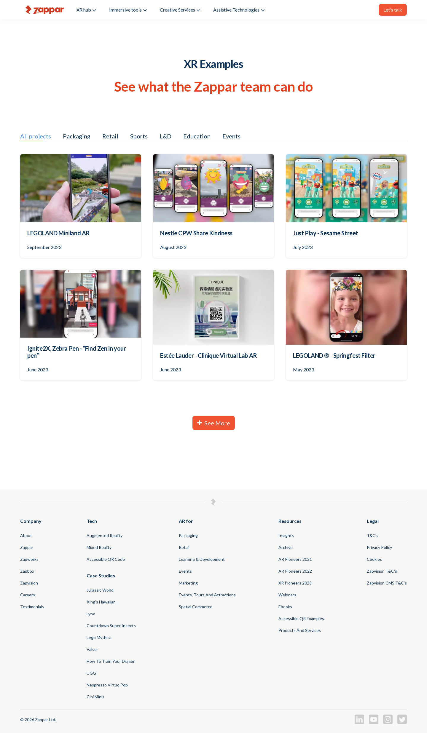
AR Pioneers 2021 (295, 559)
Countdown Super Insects (111, 625)
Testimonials (32, 606)
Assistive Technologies (239, 9)
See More (213, 423)
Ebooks (285, 606)
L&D (165, 136)
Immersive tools (128, 9)
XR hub (86, 9)
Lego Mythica (99, 637)
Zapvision (29, 582)
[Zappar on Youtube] (373, 722)
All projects (35, 136)
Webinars (287, 594)
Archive (285, 547)
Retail (110, 136)
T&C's (372, 535)
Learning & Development (202, 559)
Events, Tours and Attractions (207, 594)
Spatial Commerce (195, 606)
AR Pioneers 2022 (295, 571)
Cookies (374, 559)
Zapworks (29, 559)
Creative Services (180, 9)
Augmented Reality (104, 535)
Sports (139, 136)
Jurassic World (100, 590)
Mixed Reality (99, 547)
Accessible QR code (106, 559)
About (26, 535)
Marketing (188, 582)
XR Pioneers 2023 (295, 582)
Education (197, 136)
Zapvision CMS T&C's (387, 582)
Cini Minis (95, 696)
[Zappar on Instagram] (388, 722)
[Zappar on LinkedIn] (359, 722)
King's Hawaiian (101, 601)
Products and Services (299, 630)
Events (231, 136)
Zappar (26, 547)
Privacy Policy (379, 547)
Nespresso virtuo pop (107, 684)
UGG (91, 672)
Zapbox (27, 571)
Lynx (91, 613)
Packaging (76, 136)
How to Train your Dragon (111, 661)
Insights (286, 535)
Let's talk (392, 9)
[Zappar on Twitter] (402, 722)
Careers (27, 594)
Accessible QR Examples (301, 618)
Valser (92, 649)
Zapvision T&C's (382, 571)
